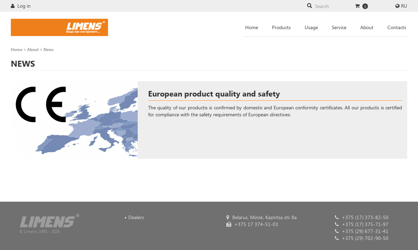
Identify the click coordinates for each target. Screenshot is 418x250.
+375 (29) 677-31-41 (361, 231)
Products (281, 27)
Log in (21, 5)
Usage (311, 27)
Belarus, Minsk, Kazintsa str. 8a (261, 217)
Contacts (396, 27)
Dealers (136, 217)
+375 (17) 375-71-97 (361, 224)
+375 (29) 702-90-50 (361, 238)
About (366, 27)
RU (404, 5)
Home (251, 27)
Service (339, 27)
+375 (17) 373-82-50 (361, 217)
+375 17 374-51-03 (252, 224)
